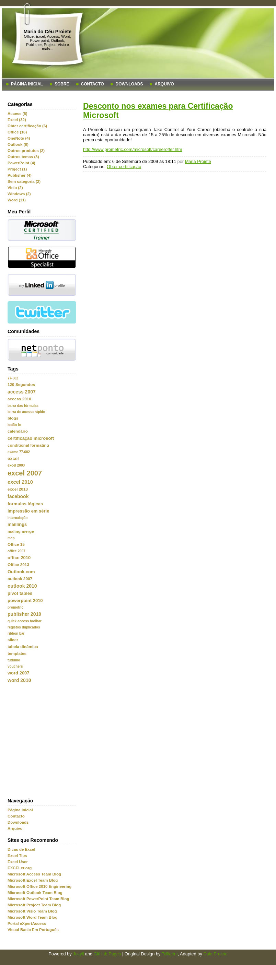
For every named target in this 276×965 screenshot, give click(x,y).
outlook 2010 (22, 586)
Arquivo (164, 84)
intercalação (17, 518)
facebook (18, 496)
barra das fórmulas (23, 406)
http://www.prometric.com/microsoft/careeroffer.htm (132, 149)
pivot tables (20, 593)
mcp (11, 538)
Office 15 (16, 544)
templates (17, 653)
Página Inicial (27, 84)
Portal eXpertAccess (27, 923)
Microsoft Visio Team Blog (32, 911)
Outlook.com (21, 571)
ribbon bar (16, 633)
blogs (13, 418)
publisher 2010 (24, 614)
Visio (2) (15, 188)
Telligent (170, 953)
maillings (17, 524)
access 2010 (19, 399)
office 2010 (19, 557)
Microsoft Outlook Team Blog (35, 893)
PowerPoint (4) (21, 163)
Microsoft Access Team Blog (34, 874)
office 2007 (16, 551)
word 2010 (19, 680)
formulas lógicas (25, 503)
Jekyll (78, 953)
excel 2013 (18, 489)
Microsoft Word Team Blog (32, 917)
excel (13, 458)
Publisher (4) (20, 175)
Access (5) (17, 113)
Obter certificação (124, 166)
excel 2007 (25, 473)
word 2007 (19, 672)
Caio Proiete (215, 953)
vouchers (15, 666)
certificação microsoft (31, 438)
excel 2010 (20, 482)
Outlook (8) (18, 144)
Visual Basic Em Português (33, 930)
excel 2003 (16, 465)
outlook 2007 (20, 578)
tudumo (14, 660)
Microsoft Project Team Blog (34, 905)
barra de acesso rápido (26, 412)
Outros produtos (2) (26, 151)
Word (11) (17, 200)
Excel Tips (17, 856)
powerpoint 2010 (25, 600)
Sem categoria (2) (24, 181)
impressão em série (28, 511)
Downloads (129, 84)
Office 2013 (18, 564)
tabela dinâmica (23, 646)
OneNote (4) (19, 138)
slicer (13, 639)
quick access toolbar (25, 621)
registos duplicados (24, 627)
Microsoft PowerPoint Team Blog (38, 899)
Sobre (62, 84)
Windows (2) (19, 194)
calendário (18, 431)
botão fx (14, 425)
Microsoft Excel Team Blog (33, 880)
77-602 (13, 378)
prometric (15, 607)
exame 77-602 (19, 452)
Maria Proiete (198, 161)
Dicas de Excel (21, 849)
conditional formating (28, 445)
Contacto (92, 84)
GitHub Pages (107, 953)
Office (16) (17, 132)
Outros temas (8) (23, 157)
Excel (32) (17, 120)
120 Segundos (21, 384)
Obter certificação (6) (27, 126)
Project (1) (17, 169)
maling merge (21, 531)
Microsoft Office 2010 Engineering (39, 886)
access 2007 (22, 392)
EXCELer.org (20, 868)
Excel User (18, 862)
